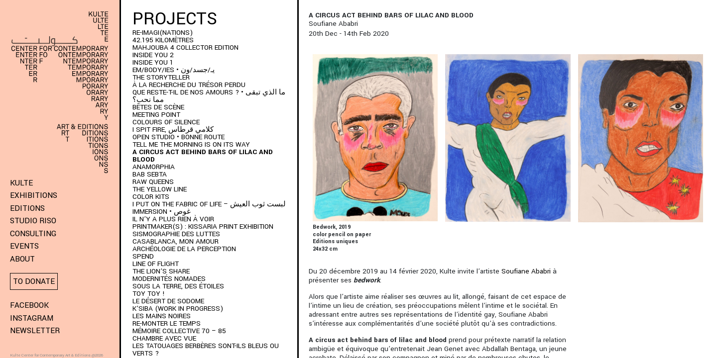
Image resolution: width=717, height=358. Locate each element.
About (22, 259)
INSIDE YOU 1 (152, 62)
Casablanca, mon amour (175, 241)
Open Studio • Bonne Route (178, 137)
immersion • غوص (161, 211)
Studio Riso (33, 220)
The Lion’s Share (161, 271)
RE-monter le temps (166, 323)
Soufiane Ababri (526, 271)
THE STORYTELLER (161, 77)
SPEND (143, 256)
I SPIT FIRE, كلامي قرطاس (173, 129)
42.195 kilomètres (163, 40)
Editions (27, 208)
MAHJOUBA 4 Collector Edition (185, 47)
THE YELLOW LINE (159, 189)
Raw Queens (153, 181)
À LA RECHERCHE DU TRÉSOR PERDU (188, 85)
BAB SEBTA (149, 174)
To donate (34, 281)
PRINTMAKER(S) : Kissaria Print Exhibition (202, 226)
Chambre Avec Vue (164, 338)
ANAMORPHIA (153, 167)
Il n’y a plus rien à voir (173, 219)
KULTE (21, 183)
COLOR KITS (150, 196)
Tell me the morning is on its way (191, 144)
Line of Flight (155, 263)
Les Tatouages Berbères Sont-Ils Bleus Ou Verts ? (205, 349)
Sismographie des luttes (176, 234)
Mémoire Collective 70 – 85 (179, 331)
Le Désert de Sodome (168, 301)
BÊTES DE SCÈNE (158, 107)
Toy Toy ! (148, 293)
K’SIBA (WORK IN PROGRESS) (177, 308)
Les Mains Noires (161, 316)
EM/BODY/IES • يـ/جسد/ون (173, 70)
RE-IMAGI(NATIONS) (162, 32)
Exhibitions (33, 195)
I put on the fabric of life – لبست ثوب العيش (209, 204)
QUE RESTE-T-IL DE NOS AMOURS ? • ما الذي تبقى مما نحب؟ (208, 96)
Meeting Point (156, 114)
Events (24, 246)
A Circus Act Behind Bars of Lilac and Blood (202, 155)
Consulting (33, 233)
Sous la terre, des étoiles (178, 286)
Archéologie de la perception (184, 249)
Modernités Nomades (169, 278)
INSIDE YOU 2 (153, 55)
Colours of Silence (166, 122)
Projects (174, 19)
